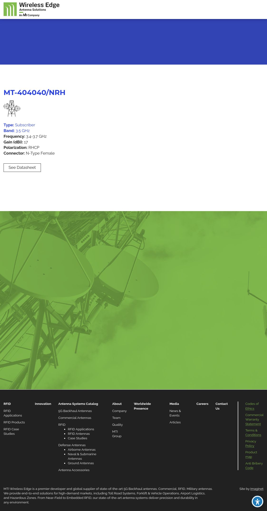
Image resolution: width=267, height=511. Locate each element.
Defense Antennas (72, 445)
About (117, 404)
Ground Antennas (81, 463)
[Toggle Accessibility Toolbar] (257, 501)
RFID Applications (81, 429)
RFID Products (14, 422)
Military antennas (199, 489)
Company (119, 411)
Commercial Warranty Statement (254, 419)
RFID (7, 404)
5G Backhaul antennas (140, 489)
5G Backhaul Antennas (75, 411)
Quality (117, 424)
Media (174, 404)
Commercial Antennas (74, 418)
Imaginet (256, 489)
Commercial (167, 489)
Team (116, 418)
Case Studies (77, 438)
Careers (202, 404)
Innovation (43, 404)
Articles (175, 422)
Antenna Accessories (73, 470)
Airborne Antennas (81, 449)
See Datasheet (22, 167)
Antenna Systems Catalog (78, 404)
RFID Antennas (79, 433)
